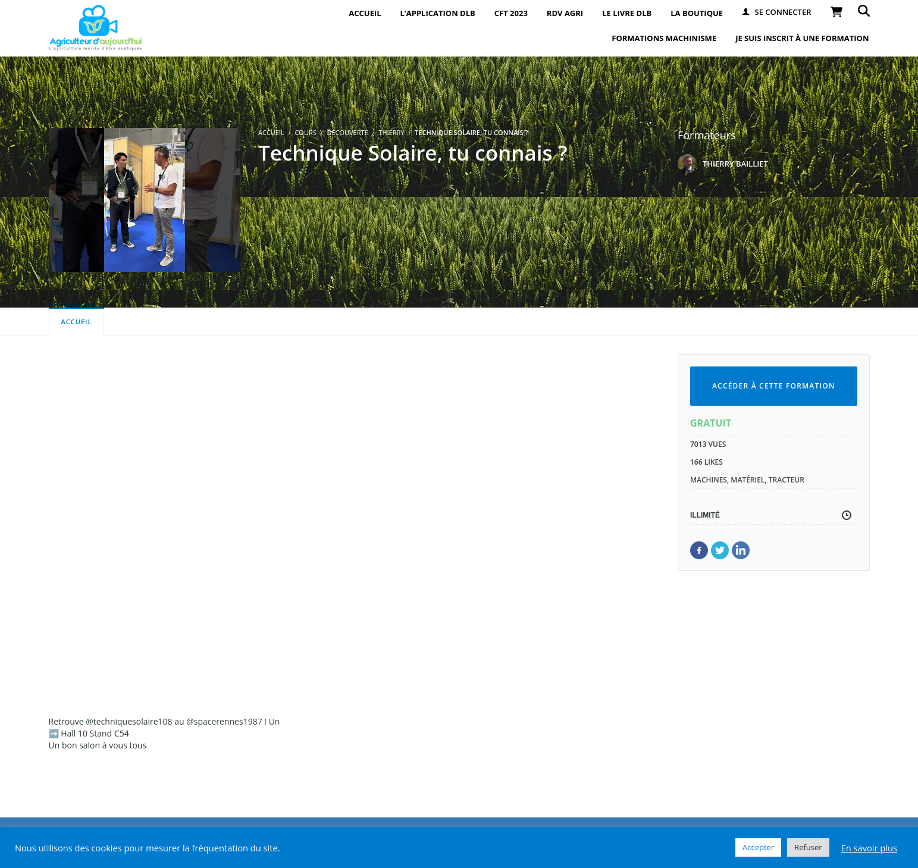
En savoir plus (869, 847)
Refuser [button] (808, 847)
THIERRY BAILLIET (735, 163)
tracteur (786, 480)
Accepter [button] (758, 847)
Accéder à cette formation (773, 386)
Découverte (347, 132)
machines (708, 480)
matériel (748, 480)
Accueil (76, 321)
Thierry (391, 132)
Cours (305, 132)
